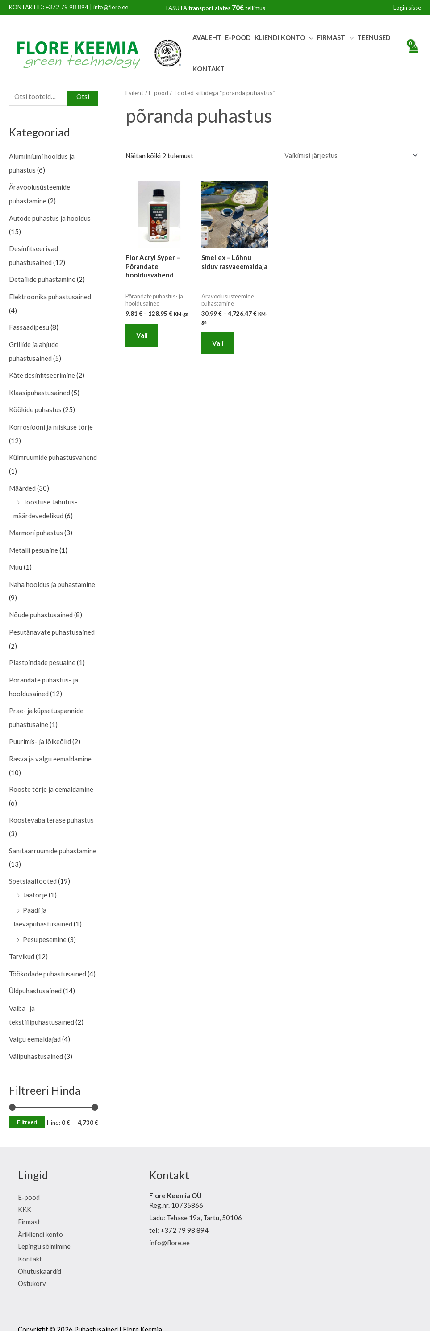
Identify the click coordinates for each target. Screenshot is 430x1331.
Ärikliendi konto (41, 1218)
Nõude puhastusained (41, 607)
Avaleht (206, 37)
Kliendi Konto (280, 37)
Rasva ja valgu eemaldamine (50, 748)
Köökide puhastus (35, 405)
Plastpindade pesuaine (42, 653)
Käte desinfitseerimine (42, 371)
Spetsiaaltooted (33, 868)
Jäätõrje (35, 882)
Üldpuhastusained (35, 976)
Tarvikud (21, 942)
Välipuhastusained (36, 1040)
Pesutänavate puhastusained (52, 623)
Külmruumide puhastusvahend (53, 452)
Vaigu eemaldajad (35, 1023)
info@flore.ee (110, 7)
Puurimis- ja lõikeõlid (40, 731)
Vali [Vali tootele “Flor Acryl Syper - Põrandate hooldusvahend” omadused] (142, 335)
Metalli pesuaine (33, 542)
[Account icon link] (407, 7)
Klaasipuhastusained (39, 388)
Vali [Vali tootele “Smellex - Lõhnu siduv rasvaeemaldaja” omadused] (218, 343)
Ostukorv (32, 1267)
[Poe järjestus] (350, 155)
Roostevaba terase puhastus (51, 808)
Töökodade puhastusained (47, 959)
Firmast (331, 37)
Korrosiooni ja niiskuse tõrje (51, 421)
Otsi (82, 96)
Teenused (374, 37)
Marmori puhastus (36, 526)
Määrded (22, 482)
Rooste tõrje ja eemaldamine (51, 778)
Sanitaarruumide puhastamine (52, 838)
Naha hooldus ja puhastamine (52, 576)
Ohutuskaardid (40, 1255)
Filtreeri (27, 1105)
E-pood (238, 37)
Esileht (134, 92)
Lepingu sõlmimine (45, 1230)
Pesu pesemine (45, 926)
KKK (24, 1193)
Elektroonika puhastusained (50, 294)
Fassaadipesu (29, 324)
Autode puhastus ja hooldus (50, 217)
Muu (15, 559)
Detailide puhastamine (42, 277)
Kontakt (208, 69)
